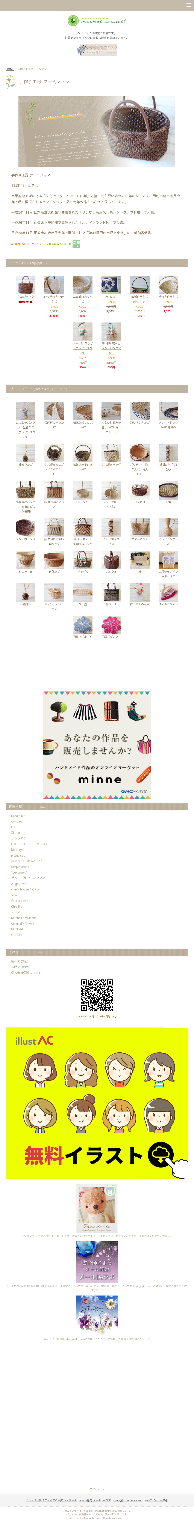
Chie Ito (16, 906)
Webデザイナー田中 (156, 1500)
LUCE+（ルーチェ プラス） (29, 844)
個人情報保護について (26, 972)
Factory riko (19, 900)
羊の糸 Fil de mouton (26, 861)
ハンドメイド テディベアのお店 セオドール (51, 1500)
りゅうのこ (18, 838)
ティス (15, 912)
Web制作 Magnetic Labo (127, 1500)
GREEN (16, 934)
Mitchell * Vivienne (24, 918)
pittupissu (18, 855)
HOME (10, 69)
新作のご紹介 (20, 961)
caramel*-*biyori (22, 923)
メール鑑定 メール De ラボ (95, 1500)
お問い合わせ (20, 967)
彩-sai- (16, 832)
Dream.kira (18, 815)
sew (14, 895)
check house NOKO (25, 889)
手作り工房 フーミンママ (28, 878)
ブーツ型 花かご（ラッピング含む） (83, 342)
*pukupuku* (19, 872)
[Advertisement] (97, 676)
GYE (14, 827)
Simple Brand (20, 867)
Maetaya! (18, 849)
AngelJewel (19, 883)
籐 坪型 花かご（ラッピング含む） (111, 342)
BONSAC (17, 929)
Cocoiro (16, 821)
